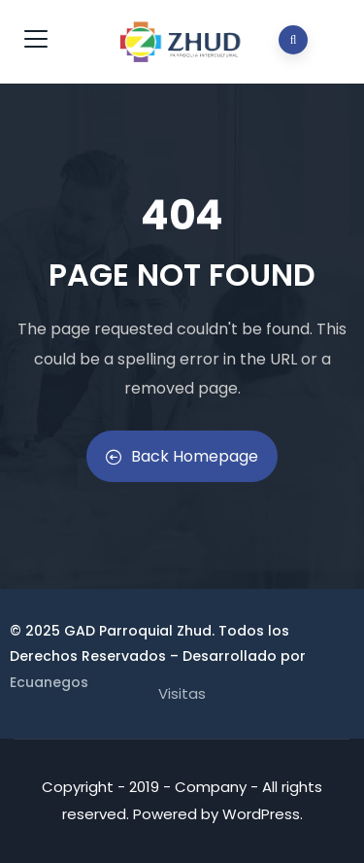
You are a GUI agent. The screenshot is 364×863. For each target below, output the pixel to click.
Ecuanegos (49, 682)
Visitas (182, 693)
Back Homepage (182, 456)
